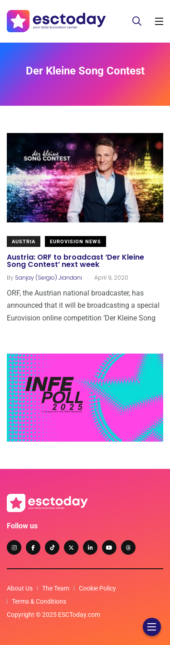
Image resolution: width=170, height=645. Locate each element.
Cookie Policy (97, 588)
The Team (55, 588)
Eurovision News (75, 242)
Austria (23, 242)
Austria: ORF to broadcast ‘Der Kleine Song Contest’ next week (75, 261)
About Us (20, 588)
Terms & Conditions (39, 601)
